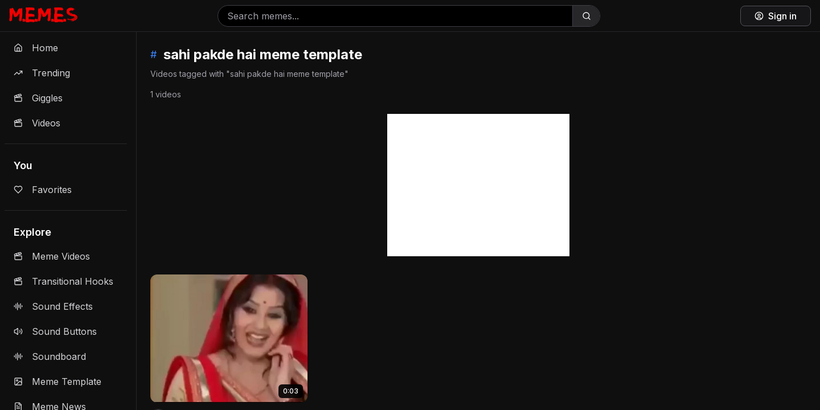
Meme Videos (52, 256)
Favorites (43, 189)
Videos (37, 123)
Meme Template (57, 381)
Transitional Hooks (63, 281)
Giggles (38, 98)
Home (36, 48)
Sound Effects (53, 306)
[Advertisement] (478, 185)
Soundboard (50, 356)
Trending (42, 73)
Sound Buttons (55, 331)
